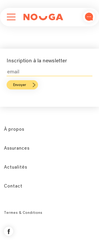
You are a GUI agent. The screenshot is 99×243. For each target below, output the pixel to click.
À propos (14, 129)
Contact (13, 186)
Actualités (15, 167)
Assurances (17, 148)
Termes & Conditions (23, 212)
